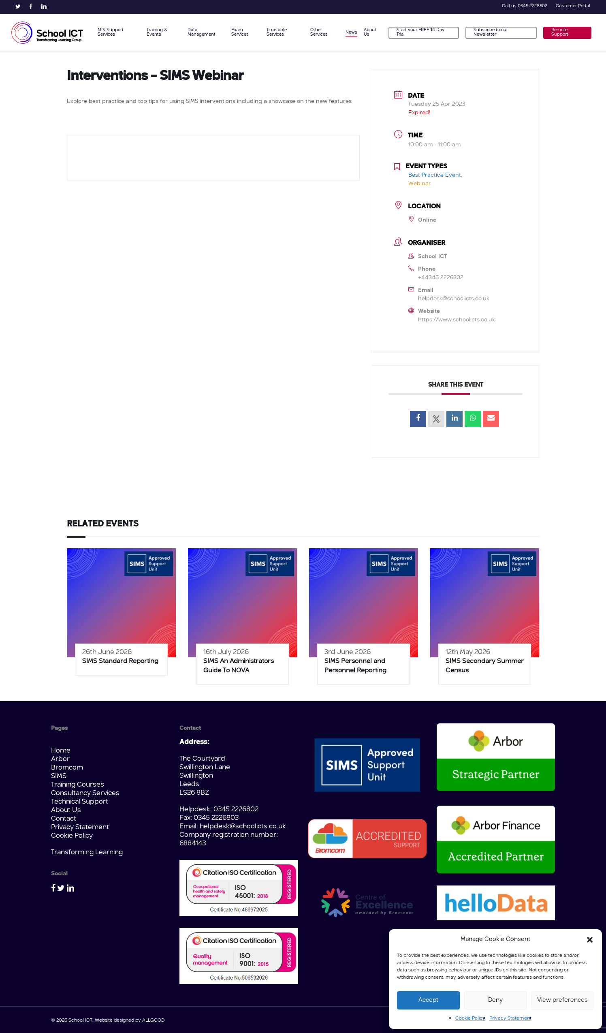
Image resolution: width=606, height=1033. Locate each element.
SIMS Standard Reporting (120, 661)
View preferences (562, 1000)
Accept (428, 1000)
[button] (590, 940)
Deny (495, 1000)
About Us (66, 810)
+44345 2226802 (440, 277)
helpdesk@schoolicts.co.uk (453, 299)
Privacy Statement (510, 1018)
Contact (63, 818)
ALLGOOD (153, 1020)
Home (60, 750)
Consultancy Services (85, 793)
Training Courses (77, 784)
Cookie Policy (470, 1018)
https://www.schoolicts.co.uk (456, 320)
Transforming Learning (87, 852)
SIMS (58, 776)
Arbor (60, 759)
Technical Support (79, 801)
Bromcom (67, 767)
